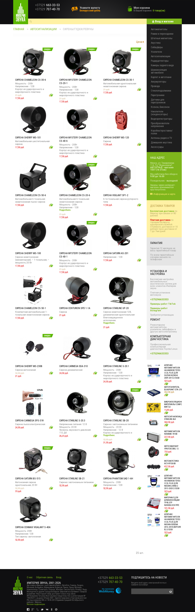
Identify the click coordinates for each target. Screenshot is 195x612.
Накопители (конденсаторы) (159, 113)
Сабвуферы (157, 47)
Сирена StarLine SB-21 (72, 478)
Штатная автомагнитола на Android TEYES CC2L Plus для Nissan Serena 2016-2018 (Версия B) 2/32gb (172, 522)
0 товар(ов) (159, 10)
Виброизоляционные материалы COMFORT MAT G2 (174, 404)
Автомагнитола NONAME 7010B (172, 432)
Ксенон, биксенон (160, 106)
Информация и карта (164, 194)
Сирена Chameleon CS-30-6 (30, 79)
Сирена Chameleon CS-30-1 (118, 79)
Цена (139, 42)
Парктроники (157, 95)
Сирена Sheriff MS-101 (28, 137)
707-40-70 (110, 582)
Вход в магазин (164, 21)
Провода (155, 86)
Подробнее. (65, 210)
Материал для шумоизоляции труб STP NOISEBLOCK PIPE (172, 501)
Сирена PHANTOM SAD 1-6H (118, 478)
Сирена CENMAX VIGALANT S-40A (32, 527)
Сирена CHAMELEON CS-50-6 (30, 195)
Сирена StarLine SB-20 (116, 420)
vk (28, 609)
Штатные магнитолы (161, 38)
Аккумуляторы (158, 81)
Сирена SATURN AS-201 (115, 253)
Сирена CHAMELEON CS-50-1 (30, 308)
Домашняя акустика (161, 142)
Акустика (155, 42)
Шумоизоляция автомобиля (159, 71)
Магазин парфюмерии (36, 604)
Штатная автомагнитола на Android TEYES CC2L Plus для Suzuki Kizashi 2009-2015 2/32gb (172, 371)
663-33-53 (110, 578)
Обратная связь (44, 577)
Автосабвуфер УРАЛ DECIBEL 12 (171, 447)
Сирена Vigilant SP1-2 (115, 195)
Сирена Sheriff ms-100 (28, 253)
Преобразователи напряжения (160, 125)
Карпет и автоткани (161, 77)
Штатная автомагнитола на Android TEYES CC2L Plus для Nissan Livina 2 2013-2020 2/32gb (172, 482)
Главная (18, 29)
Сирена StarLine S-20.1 (116, 366)
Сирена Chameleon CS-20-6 (74, 195)
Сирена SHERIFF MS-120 (116, 137)
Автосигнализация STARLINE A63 (173, 417)
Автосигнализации (43, 29)
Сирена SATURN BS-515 (27, 478)
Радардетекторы (160, 60)
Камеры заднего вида (162, 65)
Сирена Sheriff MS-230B (28, 366)
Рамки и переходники (162, 33)
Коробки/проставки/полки (162, 132)
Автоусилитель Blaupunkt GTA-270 (173, 388)
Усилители (156, 51)
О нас (30, 577)
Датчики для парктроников (158, 101)
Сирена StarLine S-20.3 (72, 420)
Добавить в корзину (51, 94)
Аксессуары (157, 146)
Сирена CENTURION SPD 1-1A (74, 308)
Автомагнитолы (159, 29)
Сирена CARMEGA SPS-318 (29, 420)
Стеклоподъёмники (161, 90)
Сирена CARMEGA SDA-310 (73, 366)
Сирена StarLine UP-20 (116, 308)
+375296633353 (159, 299)
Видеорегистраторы (161, 118)
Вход (58, 577)
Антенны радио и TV (161, 137)
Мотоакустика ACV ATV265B (171, 462)
